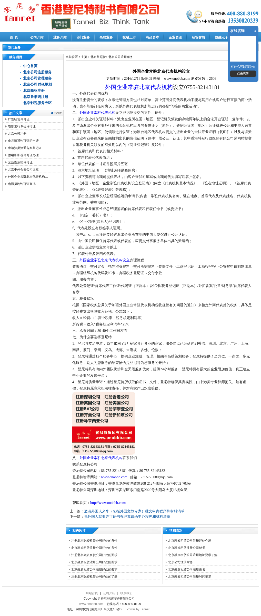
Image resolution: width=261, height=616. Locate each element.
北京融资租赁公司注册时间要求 (189, 576)
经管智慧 (198, 37)
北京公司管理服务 (37, 78)
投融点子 (221, 37)
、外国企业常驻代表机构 (95, 113)
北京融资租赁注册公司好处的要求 (94, 562)
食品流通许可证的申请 (23, 141)
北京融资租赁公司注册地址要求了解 (192, 555)
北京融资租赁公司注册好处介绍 (189, 540)
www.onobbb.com (114, 477)
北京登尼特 (98, 57)
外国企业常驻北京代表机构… (28, 176)
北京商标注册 (34, 91)
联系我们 (126, 593)
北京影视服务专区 (37, 103)
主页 (84, 57)
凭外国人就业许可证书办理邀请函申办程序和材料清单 (127, 517)
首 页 (14, 37)
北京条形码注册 (35, 97)
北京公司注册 (17, 133)
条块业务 (106, 37)
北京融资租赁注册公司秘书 (186, 548)
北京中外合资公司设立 (23, 169)
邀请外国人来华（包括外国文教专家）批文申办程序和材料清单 (134, 511)
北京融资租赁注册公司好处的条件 (94, 548)
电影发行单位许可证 (22, 126)
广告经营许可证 (18, 119)
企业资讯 (175, 37)
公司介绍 (37, 37)
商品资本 (152, 37)
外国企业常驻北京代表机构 (139, 87)
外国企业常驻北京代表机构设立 (104, 260)
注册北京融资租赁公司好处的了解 (94, 576)
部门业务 (83, 37)
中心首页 (30, 66)
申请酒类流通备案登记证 (25, 148)
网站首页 (92, 593)
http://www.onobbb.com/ (108, 503)
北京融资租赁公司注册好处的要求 (94, 569)
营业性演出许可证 (20, 162)
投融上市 (129, 37)
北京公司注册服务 (37, 72)
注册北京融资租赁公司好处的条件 (94, 540)
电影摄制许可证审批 (22, 184)
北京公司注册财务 (180, 562)
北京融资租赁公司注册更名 (186, 569)
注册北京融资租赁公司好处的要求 (94, 555)
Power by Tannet (138, 609)
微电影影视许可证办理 (23, 155)
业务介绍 (60, 37)
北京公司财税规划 (37, 84)
